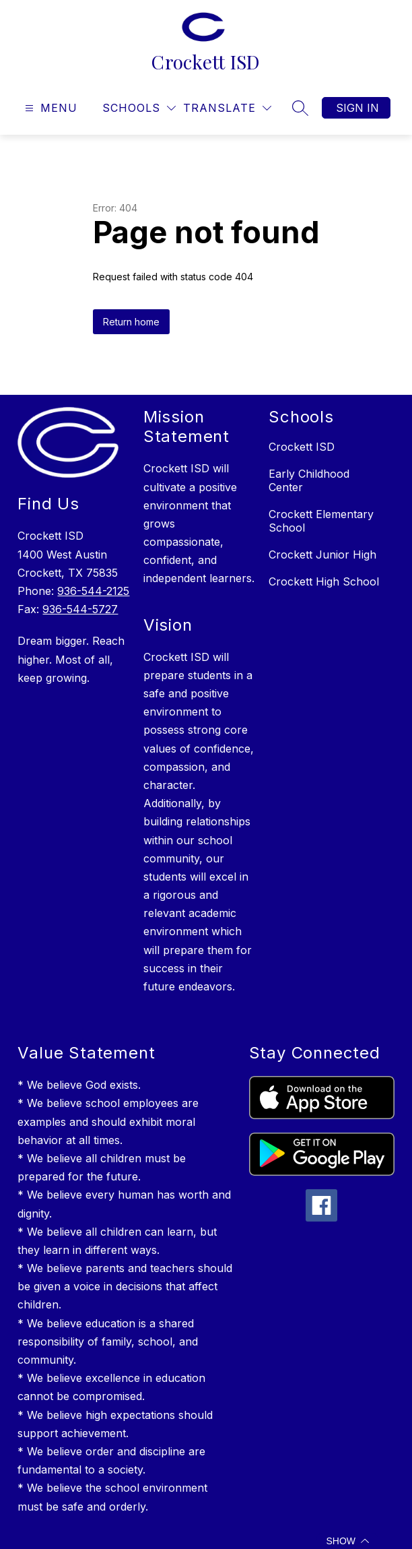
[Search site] (300, 108)
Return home (131, 321)
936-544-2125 (93, 591)
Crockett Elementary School (321, 520)
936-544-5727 (80, 609)
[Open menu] (49, 108)
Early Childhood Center (309, 480)
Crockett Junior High (322, 554)
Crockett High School (324, 581)
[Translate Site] (227, 108)
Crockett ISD (302, 446)
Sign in (357, 108)
